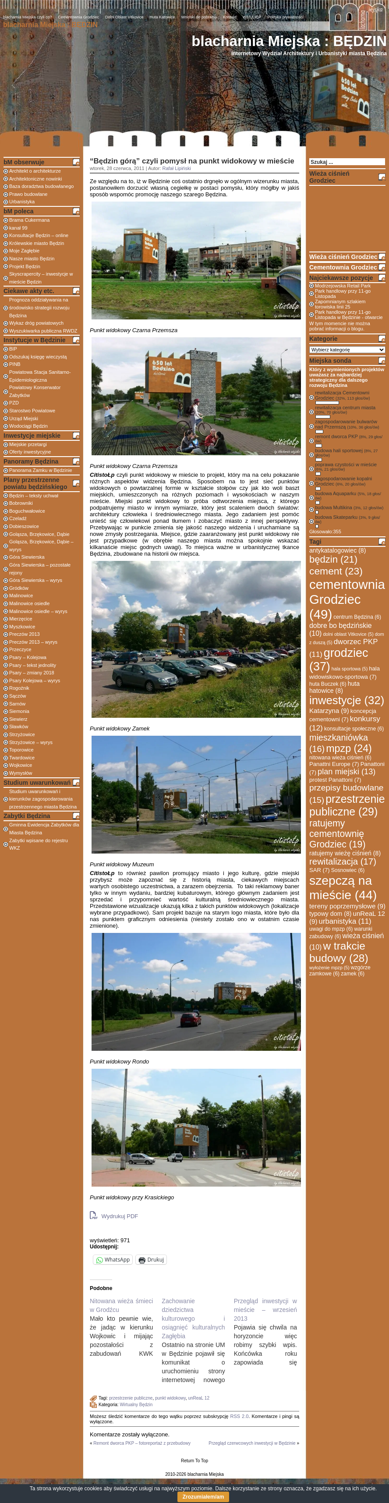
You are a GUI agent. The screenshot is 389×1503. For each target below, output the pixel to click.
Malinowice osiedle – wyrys (38, 611)
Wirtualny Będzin (136, 1404)
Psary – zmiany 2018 (31, 672)
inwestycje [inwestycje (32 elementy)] (346, 700)
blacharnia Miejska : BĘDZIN (289, 41)
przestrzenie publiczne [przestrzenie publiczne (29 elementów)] (347, 805)
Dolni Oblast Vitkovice (124, 17)
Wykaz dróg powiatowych (36, 323)
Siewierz (18, 719)
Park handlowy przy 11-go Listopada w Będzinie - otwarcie (349, 314)
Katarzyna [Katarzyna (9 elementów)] (329, 710)
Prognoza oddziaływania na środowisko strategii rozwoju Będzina (39, 307)
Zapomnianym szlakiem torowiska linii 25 (340, 304)
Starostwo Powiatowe (32, 410)
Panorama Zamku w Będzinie (40, 470)
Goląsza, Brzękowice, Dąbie (39, 534)
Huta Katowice (162, 17)
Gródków (18, 588)
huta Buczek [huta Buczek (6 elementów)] (328, 684)
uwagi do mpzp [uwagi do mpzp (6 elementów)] (331, 929)
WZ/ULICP (252, 17)
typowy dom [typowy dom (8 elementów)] (330, 913)
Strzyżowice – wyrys (31, 742)
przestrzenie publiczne (131, 1398)
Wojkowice (20, 765)
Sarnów (17, 703)
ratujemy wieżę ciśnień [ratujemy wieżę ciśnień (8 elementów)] (345, 853)
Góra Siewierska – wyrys (35, 580)
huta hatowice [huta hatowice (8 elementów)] (334, 687)
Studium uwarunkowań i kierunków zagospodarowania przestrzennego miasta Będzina (43, 799)
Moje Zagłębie (24, 250)
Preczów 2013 (24, 634)
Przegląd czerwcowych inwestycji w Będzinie (252, 1443)
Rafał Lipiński (177, 168)
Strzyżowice (22, 734)
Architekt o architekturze (35, 171)
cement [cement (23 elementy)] (336, 571)
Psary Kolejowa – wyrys (34, 680)
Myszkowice (22, 626)
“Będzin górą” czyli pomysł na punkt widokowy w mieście (192, 161)
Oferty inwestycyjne (30, 451)
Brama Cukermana (29, 220)
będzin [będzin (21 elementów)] (333, 559)
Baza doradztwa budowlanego (41, 186)
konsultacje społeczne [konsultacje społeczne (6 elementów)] (354, 729)
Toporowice (21, 749)
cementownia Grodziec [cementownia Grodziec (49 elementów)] (347, 599)
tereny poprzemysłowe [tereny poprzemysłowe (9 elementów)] (347, 906)
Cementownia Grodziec (78, 17)
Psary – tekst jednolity (32, 665)
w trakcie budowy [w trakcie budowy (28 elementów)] (338, 952)
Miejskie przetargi (28, 444)
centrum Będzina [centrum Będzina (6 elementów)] (357, 617)
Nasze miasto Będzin (31, 258)
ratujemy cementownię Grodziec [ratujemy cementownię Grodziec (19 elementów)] (337, 833)
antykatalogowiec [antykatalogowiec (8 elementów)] (337, 550)
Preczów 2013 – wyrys (33, 642)
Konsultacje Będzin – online (38, 235)
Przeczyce (20, 649)
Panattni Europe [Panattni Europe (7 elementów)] (334, 764)
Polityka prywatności (286, 17)
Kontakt (230, 17)
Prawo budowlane (28, 194)
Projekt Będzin (24, 266)
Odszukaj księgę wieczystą (38, 356)
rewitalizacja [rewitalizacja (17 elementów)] (342, 861)
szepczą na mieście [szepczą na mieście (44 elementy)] (343, 887)
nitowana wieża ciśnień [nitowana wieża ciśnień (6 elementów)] (340, 758)
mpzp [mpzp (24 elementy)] (349, 748)
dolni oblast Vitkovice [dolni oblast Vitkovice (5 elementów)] (348, 634)
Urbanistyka (22, 201)
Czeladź (18, 518)
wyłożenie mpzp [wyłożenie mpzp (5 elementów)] (329, 967)
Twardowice (22, 757)
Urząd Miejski (23, 418)
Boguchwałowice (27, 511)
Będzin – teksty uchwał (33, 495)
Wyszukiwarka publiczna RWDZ (43, 330)
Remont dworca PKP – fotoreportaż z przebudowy (142, 1443)
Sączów (17, 695)
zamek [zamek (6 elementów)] (352, 974)
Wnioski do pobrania (199, 17)
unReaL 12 (198, 1398)
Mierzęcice (20, 618)
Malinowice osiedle (29, 603)
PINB (15, 364)
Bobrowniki (21, 503)
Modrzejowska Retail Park (343, 285)
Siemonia (19, 711)
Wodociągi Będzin (28, 426)
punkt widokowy (170, 1398)
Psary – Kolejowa (27, 657)
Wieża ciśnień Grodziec (343, 256)
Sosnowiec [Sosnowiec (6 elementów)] (348, 870)
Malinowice (21, 595)
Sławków (18, 726)
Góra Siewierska (27, 557)
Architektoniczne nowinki (35, 178)
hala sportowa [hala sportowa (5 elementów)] (350, 668)
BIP (13, 348)
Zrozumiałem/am (203, 1497)
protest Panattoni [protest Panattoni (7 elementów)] (335, 779)
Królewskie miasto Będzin (36, 243)
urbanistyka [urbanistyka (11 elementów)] (345, 921)
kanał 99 (18, 227)
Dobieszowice (24, 526)
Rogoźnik (19, 688)
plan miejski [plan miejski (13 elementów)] (346, 771)
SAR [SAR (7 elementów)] (319, 870)
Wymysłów (20, 773)
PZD (14, 402)
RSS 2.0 (239, 1416)
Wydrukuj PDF (114, 1215)
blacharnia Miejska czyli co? (27, 17)
